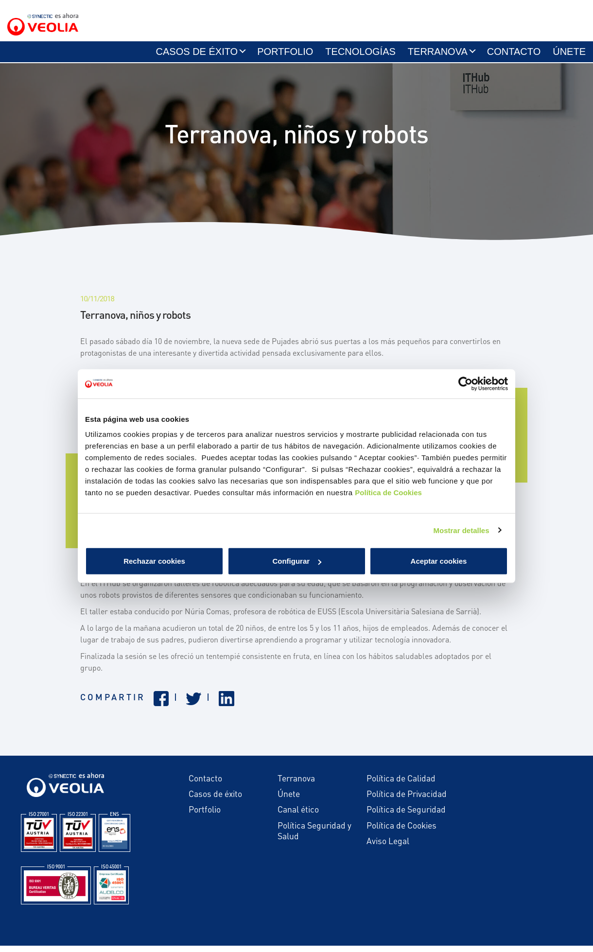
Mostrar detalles (461, 530)
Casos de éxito (197, 56)
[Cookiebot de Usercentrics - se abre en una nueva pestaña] (465, 383)
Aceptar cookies (439, 561)
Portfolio (285, 56)
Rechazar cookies (154, 561)
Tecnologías (360, 56)
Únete (569, 56)
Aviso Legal (387, 847)
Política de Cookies (388, 492)
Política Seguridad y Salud (314, 837)
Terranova (438, 56)
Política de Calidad (401, 784)
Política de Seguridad (406, 816)
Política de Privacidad (406, 800)
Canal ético (298, 816)
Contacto (514, 56)
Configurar (296, 561)
